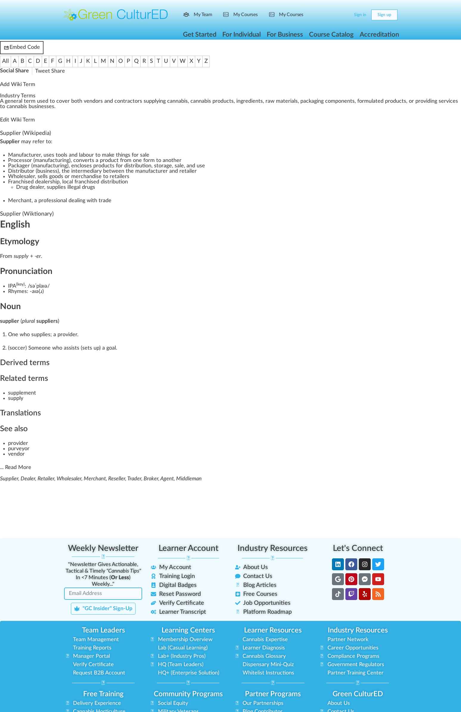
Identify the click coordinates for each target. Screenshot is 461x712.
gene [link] (10, 101)
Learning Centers (188, 630)
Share (58, 71)
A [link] (1, 101)
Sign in (360, 15)
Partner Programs (273, 694)
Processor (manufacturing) (39, 160)
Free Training (103, 694)
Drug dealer (30, 187)
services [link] (448, 101)
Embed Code (22, 48)
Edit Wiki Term (17, 120)
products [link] (395, 101)
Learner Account (188, 548)
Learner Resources (273, 630)
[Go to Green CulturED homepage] (116, 14)
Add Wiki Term (17, 84)
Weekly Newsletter (103, 548)
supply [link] (151, 101)
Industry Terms (17, 96)
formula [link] (366, 101)
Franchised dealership (34, 182)
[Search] (332, 15)
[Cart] (344, 15)
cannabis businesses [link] (30, 106)
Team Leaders (103, 630)
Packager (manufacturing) (38, 166)
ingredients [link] (249, 101)
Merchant (20, 200)
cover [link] (63, 101)
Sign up (384, 15)
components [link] (340, 101)
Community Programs (188, 694)
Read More (18, 467)
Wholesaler (21, 176)
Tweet (42, 71)
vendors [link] (93, 101)
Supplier (10, 133)
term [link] (29, 101)
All (5, 61)
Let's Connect (358, 548)
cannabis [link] (177, 101)
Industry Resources (273, 548)
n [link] (108, 101)
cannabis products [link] (212, 101)
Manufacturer (24, 155)
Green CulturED (358, 694)
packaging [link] (312, 101)
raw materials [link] (282, 101)
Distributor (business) (33, 171)
